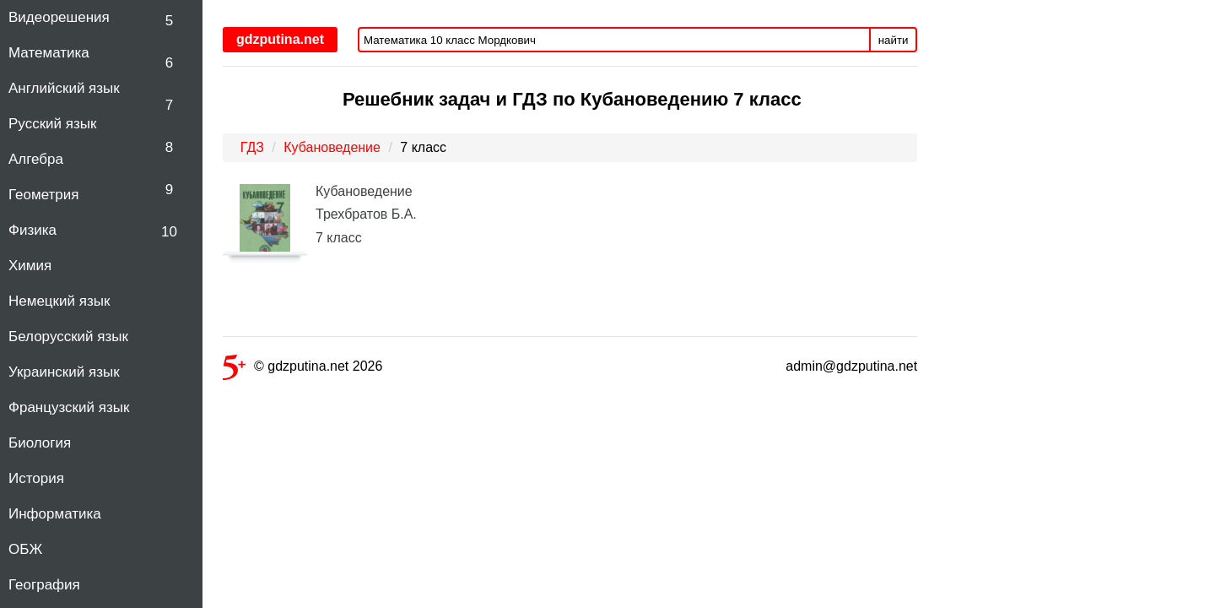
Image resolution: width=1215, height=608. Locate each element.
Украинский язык (64, 372)
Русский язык (52, 124)
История (36, 478)
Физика (32, 230)
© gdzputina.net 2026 (302, 369)
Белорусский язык (68, 336)
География (44, 585)
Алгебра (35, 159)
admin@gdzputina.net (851, 366)
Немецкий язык (59, 301)
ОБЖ (25, 549)
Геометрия (43, 195)
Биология (39, 443)
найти (893, 40)
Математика (48, 53)
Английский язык (64, 88)
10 (169, 232)
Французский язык (68, 407)
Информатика (54, 514)
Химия (29, 266)
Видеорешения (59, 17)
